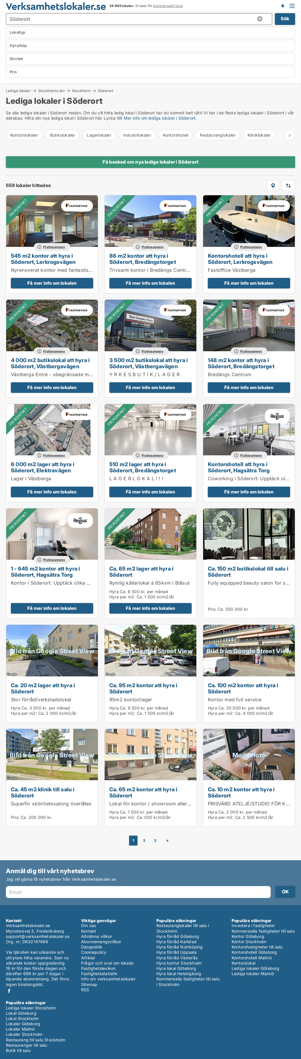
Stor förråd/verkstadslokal (41, 699)
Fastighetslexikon (98, 968)
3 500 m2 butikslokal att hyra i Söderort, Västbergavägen (148, 363)
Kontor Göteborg (248, 936)
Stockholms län (51, 91)
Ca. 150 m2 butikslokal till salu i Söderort (248, 571)
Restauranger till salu (26, 1045)
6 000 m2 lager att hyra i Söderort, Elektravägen (42, 467)
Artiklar (88, 957)
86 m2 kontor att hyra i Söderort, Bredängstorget (142, 258)
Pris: (213, 609)
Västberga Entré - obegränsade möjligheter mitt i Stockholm (80, 374)
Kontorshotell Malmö (252, 957)
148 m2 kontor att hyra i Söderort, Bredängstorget (241, 363)
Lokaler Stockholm (24, 1034)
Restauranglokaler (217, 135)
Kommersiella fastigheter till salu (263, 931)
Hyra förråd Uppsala (176, 952)
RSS (85, 989)
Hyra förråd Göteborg (177, 936)
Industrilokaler (137, 135)
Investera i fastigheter (253, 925)
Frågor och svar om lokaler (107, 962)
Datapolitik (91, 946)
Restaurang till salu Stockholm (35, 1039)
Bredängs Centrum (229, 374)
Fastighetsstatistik (99, 973)
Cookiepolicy (93, 952)
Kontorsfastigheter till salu (257, 946)
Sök (285, 18)
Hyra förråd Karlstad (176, 941)
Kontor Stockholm (249, 941)
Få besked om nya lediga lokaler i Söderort (150, 162)
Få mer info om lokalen (51, 283)
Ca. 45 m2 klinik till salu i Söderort (43, 792)
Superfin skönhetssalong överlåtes (51, 804)
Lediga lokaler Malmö (253, 973)
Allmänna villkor (96, 936)
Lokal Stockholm (22, 1018)
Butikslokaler (62, 135)
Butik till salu (18, 1050)
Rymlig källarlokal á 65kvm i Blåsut (149, 583)
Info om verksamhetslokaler (108, 978)
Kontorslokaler (24, 135)
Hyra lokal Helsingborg (178, 973)
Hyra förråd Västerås (177, 957)
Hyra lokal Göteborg (176, 968)
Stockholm (81, 91)
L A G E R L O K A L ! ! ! (136, 478)
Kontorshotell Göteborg (254, 952)
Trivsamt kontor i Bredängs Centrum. (152, 270)
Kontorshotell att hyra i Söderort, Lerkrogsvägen (240, 258)
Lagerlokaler (99, 135)
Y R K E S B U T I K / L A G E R (144, 374)
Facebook (9, 990)
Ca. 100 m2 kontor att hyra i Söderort (243, 688)
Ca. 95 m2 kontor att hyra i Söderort (143, 688)
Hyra (114, 591)
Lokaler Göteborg (23, 1023)
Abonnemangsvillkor (101, 941)
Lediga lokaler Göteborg (256, 968)
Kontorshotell (175, 135)
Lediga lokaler (18, 91)
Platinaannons (54, 247)
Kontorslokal (243, 962)
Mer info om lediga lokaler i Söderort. (160, 118)
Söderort (105, 91)
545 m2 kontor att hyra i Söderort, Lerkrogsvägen (43, 258)
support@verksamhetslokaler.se (37, 936)
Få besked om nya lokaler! (282, 6)
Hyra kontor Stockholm (179, 962)
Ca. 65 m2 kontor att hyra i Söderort (143, 792)
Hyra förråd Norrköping (179, 946)
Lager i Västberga (31, 478)
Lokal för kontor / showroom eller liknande (158, 804)
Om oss (88, 925)
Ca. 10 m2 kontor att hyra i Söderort (241, 792)
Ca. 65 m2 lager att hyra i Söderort (141, 571)
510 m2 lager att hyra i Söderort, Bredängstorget (142, 467)
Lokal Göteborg (21, 1013)
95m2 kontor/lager (130, 699)
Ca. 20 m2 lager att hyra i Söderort (43, 688)
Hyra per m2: (122, 596)
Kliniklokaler (259, 135)
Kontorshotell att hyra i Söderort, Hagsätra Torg (239, 467)
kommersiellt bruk (168, 6)
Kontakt (88, 931)
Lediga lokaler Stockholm (31, 1007)
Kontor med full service (235, 699)
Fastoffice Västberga (231, 270)
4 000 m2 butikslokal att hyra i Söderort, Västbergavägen (50, 363)
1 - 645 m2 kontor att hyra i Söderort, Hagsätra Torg (45, 571)
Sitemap (89, 984)
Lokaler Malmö (20, 1028)
